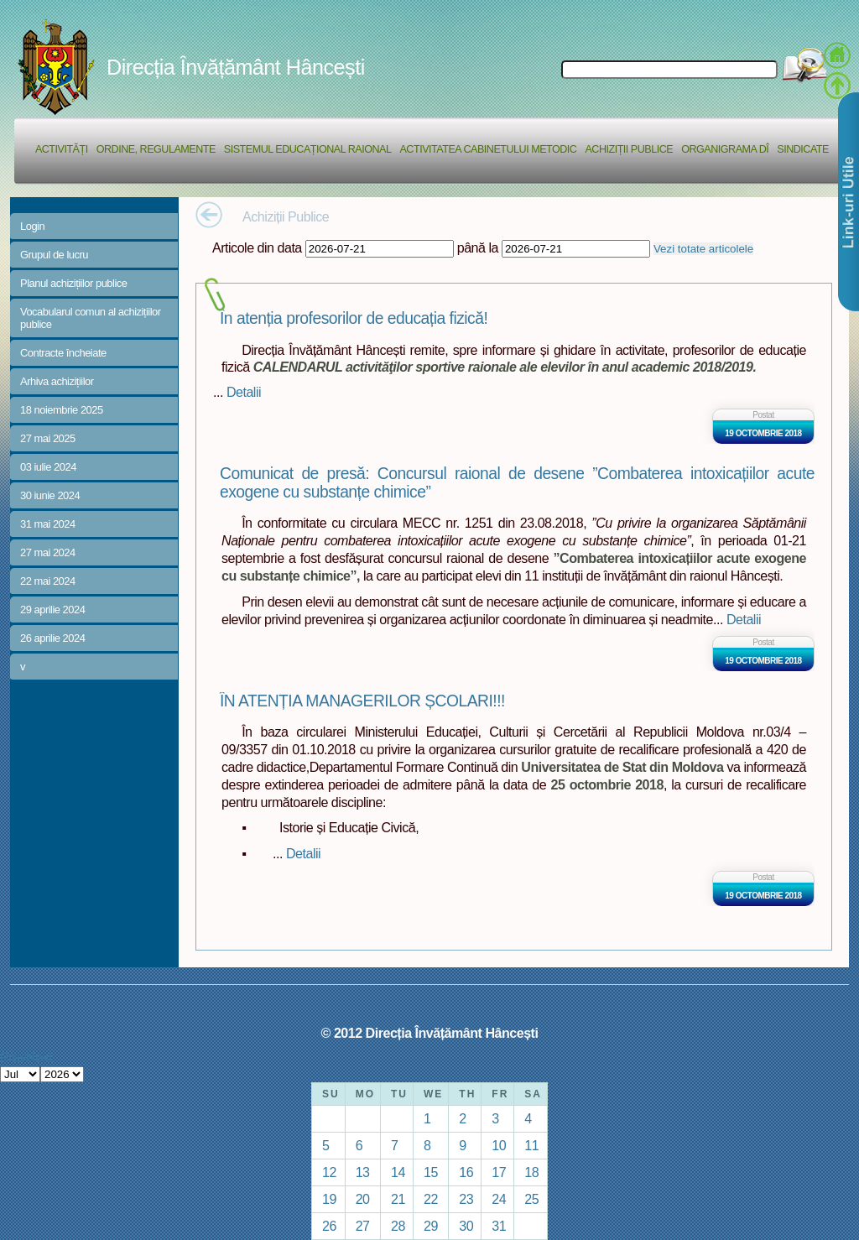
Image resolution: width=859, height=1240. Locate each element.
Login (32, 226)
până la (477, 247)
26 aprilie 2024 (52, 638)
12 (329, 1172)
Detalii (243, 391)
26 (329, 1225)
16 (466, 1172)
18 (531, 1172)
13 (363, 1172)
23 (466, 1198)
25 (531, 1198)
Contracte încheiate (63, 352)
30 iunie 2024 (50, 495)
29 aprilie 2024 (52, 609)
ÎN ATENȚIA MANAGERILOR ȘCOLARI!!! (362, 701)
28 (398, 1225)
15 (431, 1172)
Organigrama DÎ (724, 149)
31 (499, 1225)
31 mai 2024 (47, 524)
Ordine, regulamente (156, 149)
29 (431, 1225)
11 (531, 1145)
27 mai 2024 (47, 552)
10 (499, 1145)
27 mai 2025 (47, 438)
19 (329, 1198)
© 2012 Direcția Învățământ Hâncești (430, 1032)
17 (499, 1172)
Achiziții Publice (629, 149)
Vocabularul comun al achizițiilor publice (90, 318)
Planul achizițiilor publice (73, 283)
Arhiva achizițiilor (57, 381)
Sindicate (803, 149)
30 (466, 1225)
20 (363, 1198)
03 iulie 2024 (48, 467)
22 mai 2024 (47, 581)
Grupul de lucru (54, 254)
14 (398, 1172)
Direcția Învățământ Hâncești (236, 67)
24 (499, 1198)
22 (431, 1198)
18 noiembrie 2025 (61, 410)
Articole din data (257, 247)
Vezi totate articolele (703, 248)
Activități (61, 149)
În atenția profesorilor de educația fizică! (353, 318)
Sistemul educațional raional (308, 149)
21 (398, 1198)
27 (363, 1225)
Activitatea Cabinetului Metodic (487, 149)
